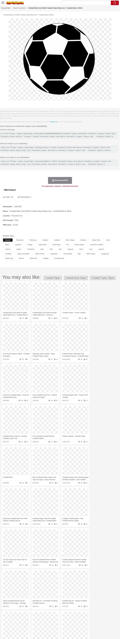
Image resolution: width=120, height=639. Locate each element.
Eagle (53, 618)
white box (33, 258)
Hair (72, 621)
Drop (106, 614)
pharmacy (33, 240)
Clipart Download (19, 8)
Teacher (18, 625)
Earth (40, 614)
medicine (18, 245)
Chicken (34, 618)
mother (32, 621)
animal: (5, 618)
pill (67, 245)
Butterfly (24, 618)
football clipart (52, 278)
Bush (96, 614)
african (21, 258)
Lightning (67, 614)
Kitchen (72, 628)
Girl (76, 621)
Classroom (30, 625)
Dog (44, 618)
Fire (44, 614)
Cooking (100, 628)
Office (95, 625)
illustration (20, 240)
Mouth (90, 621)
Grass (61, 614)
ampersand (42, 245)
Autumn (17, 614)
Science (84, 625)
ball (79, 254)
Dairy (17, 628)
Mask (11, 621)
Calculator (109, 625)
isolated (57, 240)
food (108, 240)
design (29, 245)
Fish (65, 618)
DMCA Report (10, 190)
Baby (16, 621)
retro (7, 245)
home (67, 621)
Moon (73, 614)
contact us (53, 122)
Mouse (99, 618)
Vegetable (66, 628)
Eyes (56, 621)
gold (42, 249)
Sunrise (79, 614)
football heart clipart (75, 278)
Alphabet (101, 625)
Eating (89, 628)
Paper (90, 625)
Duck (48, 618)
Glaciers (55, 614)
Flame (49, 614)
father (85, 621)
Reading (38, 625)
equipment (105, 254)
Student (12, 625)
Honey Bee (76, 618)
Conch (35, 614)
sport (81, 249)
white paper (91, 254)
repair (18, 249)
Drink (28, 628)
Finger (100, 621)
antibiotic (8, 254)
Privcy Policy (89, 634)
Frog (69, 618)
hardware (54, 254)
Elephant (59, 618)
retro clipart (70, 240)
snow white (67, 254)
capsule (70, 249)
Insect (83, 618)
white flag (9, 258)
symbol (101, 249)
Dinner (78, 628)
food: (4, 628)
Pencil (44, 625)
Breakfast (11, 628)
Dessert (22, 628)
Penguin (108, 618)
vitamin (8, 249)
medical (83, 240)
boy (80, 621)
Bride (20, 621)
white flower (40, 254)
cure (91, 249)
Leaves (23, 614)
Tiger (114, 618)
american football (96, 245)
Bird (19, 618)
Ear (52, 621)
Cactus (29, 614)
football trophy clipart (103, 278)
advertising (56, 245)
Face (95, 621)
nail (60, 249)
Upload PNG (113, 634)
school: (5, 625)
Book (24, 625)
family (26, 621)
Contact (98, 634)
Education (50, 625)
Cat (30, 618)
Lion (87, 618)
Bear (14, 618)
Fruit (40, 628)
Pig (103, 618)
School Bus (58, 625)
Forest (112, 614)
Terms (81, 634)
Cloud (102, 614)
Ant (11, 618)
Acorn (11, 614)
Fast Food (35, 628)
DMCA (104, 634)
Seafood (58, 628)
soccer (7, 240)
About (75, 634)
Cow (40, 618)
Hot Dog (106, 628)
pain (51, 249)
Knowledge (71, 625)
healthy (45, 258)
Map (65, 625)
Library (78, 625)
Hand (105, 621)
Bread (94, 628)
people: (5, 621)
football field (59, 258)
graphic (45, 240)
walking (61, 621)
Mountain (85, 614)
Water (92, 614)
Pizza (83, 628)
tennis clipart (79, 245)
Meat (45, 628)
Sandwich (51, 628)
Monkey (92, 618)
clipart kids (96, 240)
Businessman (40, 621)
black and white (23, 254)
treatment (30, 249)
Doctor (47, 621)
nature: (5, 614)
